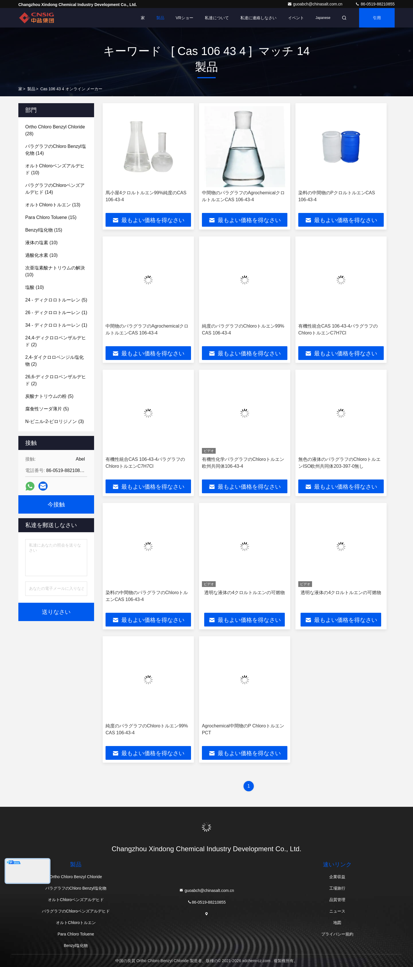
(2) (55, 341)
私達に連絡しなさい (258, 17)
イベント (296, 17)
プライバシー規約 (337, 934)
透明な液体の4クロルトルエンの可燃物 (244, 592)
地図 (337, 922)
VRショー (184, 17)
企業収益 (337, 876)
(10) (55, 169)
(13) (52, 204)
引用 (377, 17)
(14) (55, 150)
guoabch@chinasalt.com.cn (315, 4)
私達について (217, 17)
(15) (50, 217)
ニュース (337, 911)
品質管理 (337, 899)
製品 (160, 17)
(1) (56, 312)
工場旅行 (337, 888)
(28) (55, 130)
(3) (54, 421)
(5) (56, 299)
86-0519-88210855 (375, 4)
